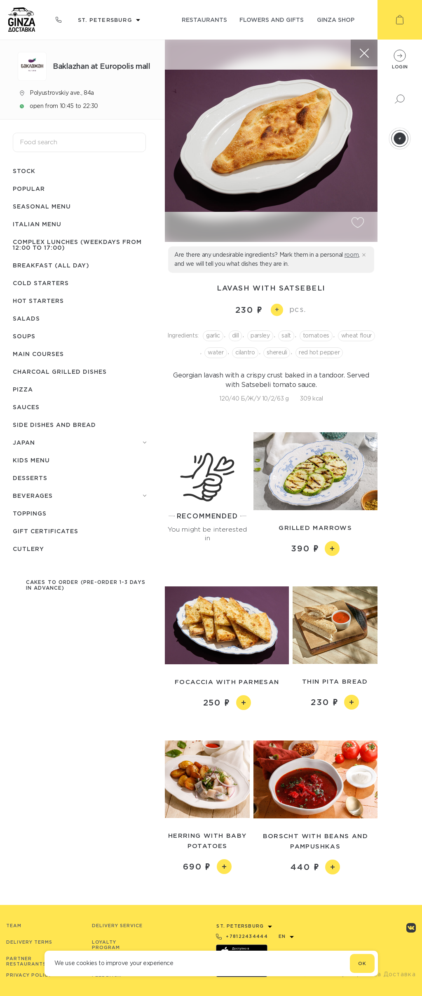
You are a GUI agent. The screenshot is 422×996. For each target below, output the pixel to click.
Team (13, 925)
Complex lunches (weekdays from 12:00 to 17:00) (77, 245)
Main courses (38, 354)
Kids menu (31, 460)
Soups (24, 336)
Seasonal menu (42, 206)
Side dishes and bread (54, 425)
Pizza (23, 389)
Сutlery (28, 549)
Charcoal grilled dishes (60, 371)
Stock (24, 171)
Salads (26, 318)
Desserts (30, 478)
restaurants (204, 19)
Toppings (30, 513)
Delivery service (117, 925)
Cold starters (41, 283)
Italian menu (37, 224)
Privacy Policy (29, 975)
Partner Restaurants (26, 961)
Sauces (26, 407)
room (352, 254)
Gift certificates (45, 531)
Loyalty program (106, 945)
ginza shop (335, 19)
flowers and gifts (271, 19)
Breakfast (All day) (51, 265)
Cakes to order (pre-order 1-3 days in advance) (85, 585)
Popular (29, 188)
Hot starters (38, 301)
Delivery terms (29, 942)
